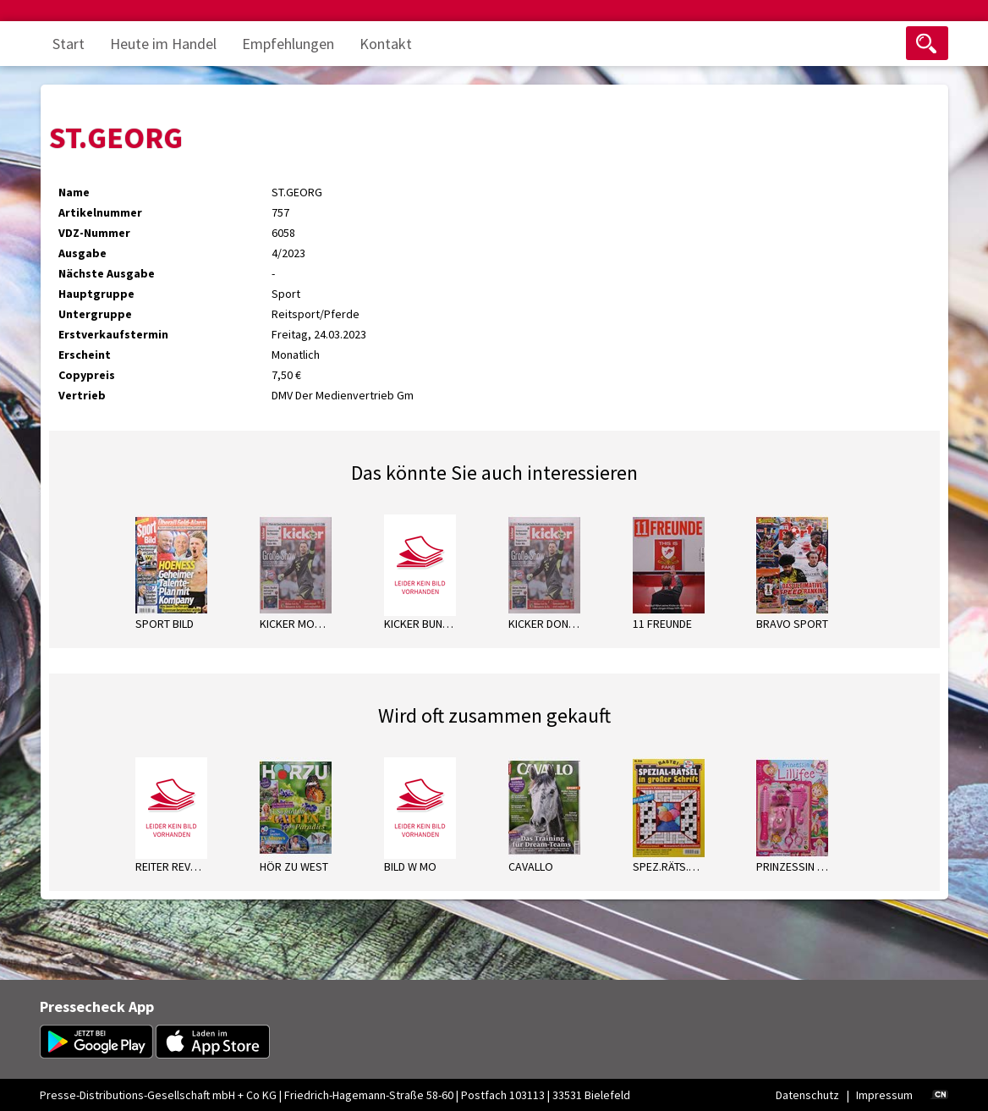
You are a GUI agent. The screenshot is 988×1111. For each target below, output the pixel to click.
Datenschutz (807, 1095)
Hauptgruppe (96, 293)
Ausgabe (82, 253)
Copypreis (86, 374)
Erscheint (84, 354)
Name (74, 192)
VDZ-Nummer (94, 232)
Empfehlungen (288, 43)
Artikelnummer (100, 212)
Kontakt (386, 43)
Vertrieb (82, 395)
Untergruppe (95, 314)
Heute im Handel (163, 43)
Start (68, 43)
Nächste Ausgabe (106, 273)
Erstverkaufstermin (113, 334)
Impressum (884, 1095)
